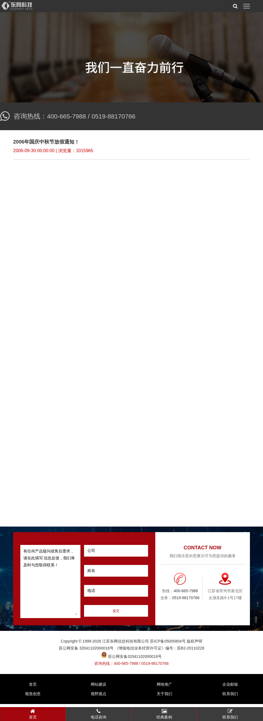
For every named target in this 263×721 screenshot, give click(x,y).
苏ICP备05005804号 (168, 644)
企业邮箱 (230, 687)
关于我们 (164, 697)
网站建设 (98, 687)
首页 (33, 687)
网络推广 (164, 687)
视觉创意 (33, 697)
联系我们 (230, 697)
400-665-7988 (68, 116)
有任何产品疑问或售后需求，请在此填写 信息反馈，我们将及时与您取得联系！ (50, 584)
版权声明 (194, 644)
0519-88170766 (117, 116)
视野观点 (98, 697)
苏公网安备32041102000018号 (131, 659)
